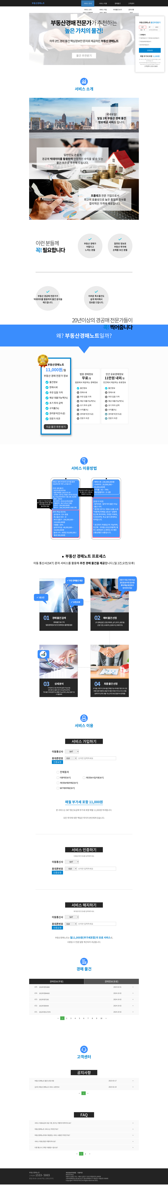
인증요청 (150, 50)
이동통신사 (57, 751)
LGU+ (156, 27)
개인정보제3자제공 (145, 41)
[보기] (145, 38)
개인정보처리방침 (71, 1174)
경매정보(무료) (56, 981)
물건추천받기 (155, 22)
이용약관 (143, 38)
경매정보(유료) (111, 981)
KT (149, 27)
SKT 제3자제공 (144, 45)
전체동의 (142, 35)
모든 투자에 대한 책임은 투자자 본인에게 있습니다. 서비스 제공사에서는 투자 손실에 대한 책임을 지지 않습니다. (150, 63)
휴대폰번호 (57, 758)
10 (101, 1019)
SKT (142, 27)
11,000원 (156, 56)
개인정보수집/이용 (153, 38)
